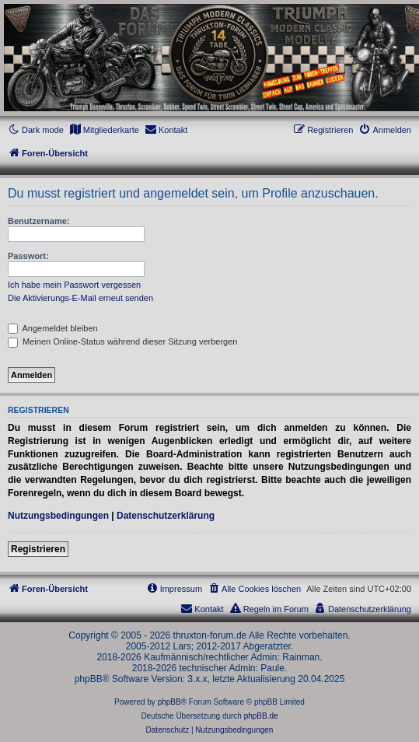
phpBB (169, 702)
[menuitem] (104, 130)
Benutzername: (38, 221)
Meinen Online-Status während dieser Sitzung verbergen (122, 341)
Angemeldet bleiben (53, 328)
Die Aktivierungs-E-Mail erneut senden (80, 298)
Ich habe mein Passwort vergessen (74, 284)
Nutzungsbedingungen (58, 515)
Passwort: (28, 256)
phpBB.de (261, 716)
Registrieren (38, 549)
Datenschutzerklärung (166, 515)
